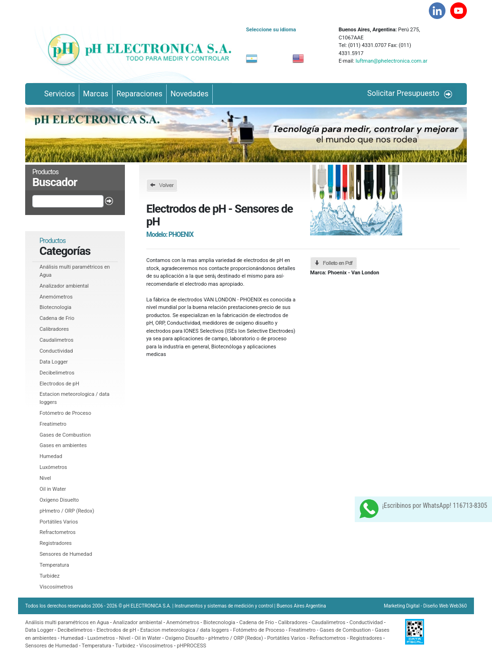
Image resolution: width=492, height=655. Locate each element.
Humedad (50, 456)
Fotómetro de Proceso (65, 413)
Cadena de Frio (56, 318)
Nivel (45, 478)
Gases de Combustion (65, 435)
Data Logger (53, 362)
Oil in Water (52, 489)
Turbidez (49, 576)
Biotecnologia (55, 307)
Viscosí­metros (56, 587)
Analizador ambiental (64, 286)
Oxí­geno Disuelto (59, 500)
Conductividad (56, 351)
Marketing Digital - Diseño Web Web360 (425, 605)
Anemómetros (56, 297)
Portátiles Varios (58, 522)
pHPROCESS (191, 646)
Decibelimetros (57, 373)
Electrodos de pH (59, 384)
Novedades (189, 93)
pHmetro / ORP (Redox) (66, 511)
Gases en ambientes (63, 445)
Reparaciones (139, 93)
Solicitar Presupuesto (411, 94)
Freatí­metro (52, 424)
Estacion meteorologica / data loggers (185, 630)
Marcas (95, 93)
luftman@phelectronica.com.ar (390, 61)
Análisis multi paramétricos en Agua (67, 622)
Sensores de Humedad (65, 554)
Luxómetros (53, 467)
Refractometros (57, 532)
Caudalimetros (56, 340)
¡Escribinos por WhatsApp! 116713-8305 (423, 508)
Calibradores (54, 329)
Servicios (59, 93)
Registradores (55, 543)
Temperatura (54, 565)
